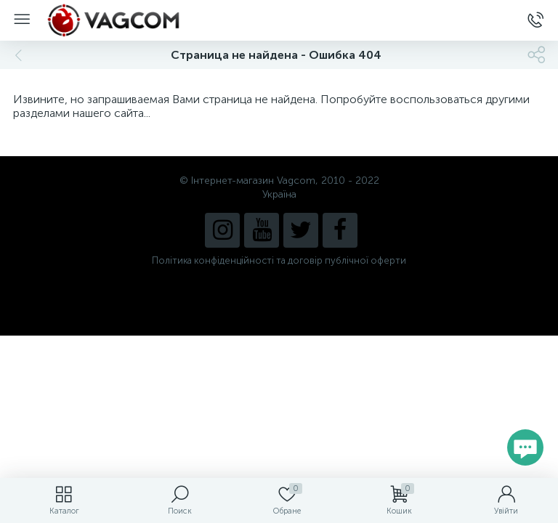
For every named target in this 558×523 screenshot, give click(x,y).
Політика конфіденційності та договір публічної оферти (279, 260)
